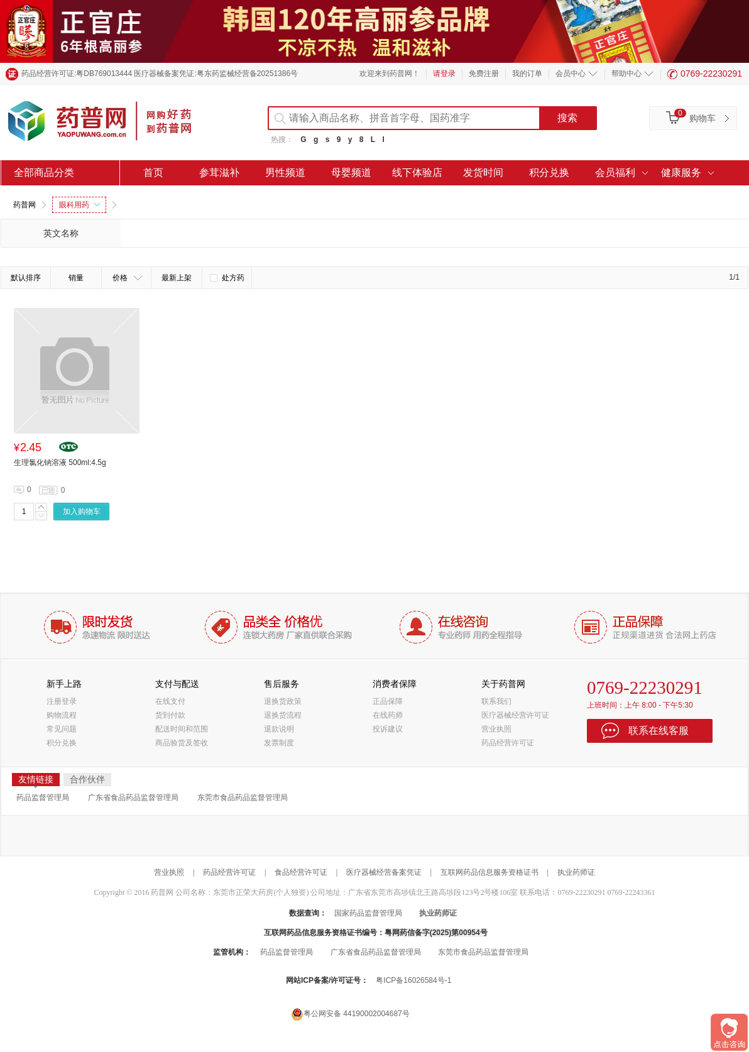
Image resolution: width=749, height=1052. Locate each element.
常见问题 (61, 729)
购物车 (702, 118)
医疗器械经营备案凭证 (384, 872)
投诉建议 (388, 729)
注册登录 (61, 701)
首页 (153, 172)
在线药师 (388, 715)
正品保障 (388, 701)
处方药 (227, 277)
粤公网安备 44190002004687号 (350, 1014)
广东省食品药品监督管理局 (133, 797)
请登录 (444, 73)
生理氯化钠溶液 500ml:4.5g (60, 462)
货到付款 (170, 715)
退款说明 (279, 729)
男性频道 (285, 172)
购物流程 (61, 715)
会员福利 (615, 172)
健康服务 (681, 172)
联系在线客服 (658, 730)
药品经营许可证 (507, 742)
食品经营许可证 (301, 872)
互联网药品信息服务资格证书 (489, 872)
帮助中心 (626, 73)
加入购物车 (82, 511)
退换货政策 (283, 701)
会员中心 (570, 73)
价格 (127, 277)
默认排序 (26, 277)
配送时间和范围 (181, 729)
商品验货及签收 (181, 742)
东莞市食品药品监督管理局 (242, 797)
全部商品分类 (44, 172)
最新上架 (176, 277)
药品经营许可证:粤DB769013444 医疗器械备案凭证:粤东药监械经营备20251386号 (159, 73)
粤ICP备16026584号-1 (413, 980)
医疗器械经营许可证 (515, 715)
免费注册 (484, 73)
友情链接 (35, 780)
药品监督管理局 (42, 797)
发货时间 (483, 172)
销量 (76, 277)
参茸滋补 (219, 172)
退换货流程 (283, 715)
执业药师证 (576, 872)
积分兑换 (549, 172)
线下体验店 (417, 172)
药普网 (24, 204)
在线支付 (170, 701)
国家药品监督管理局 (368, 913)
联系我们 (496, 701)
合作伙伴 (87, 779)
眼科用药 (79, 204)
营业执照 (496, 729)
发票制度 (279, 742)
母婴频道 (351, 172)
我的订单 (527, 73)
